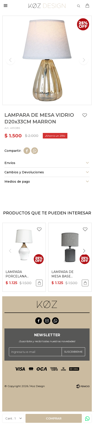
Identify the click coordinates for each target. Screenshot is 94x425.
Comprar (53, 418)
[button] (84, 251)
